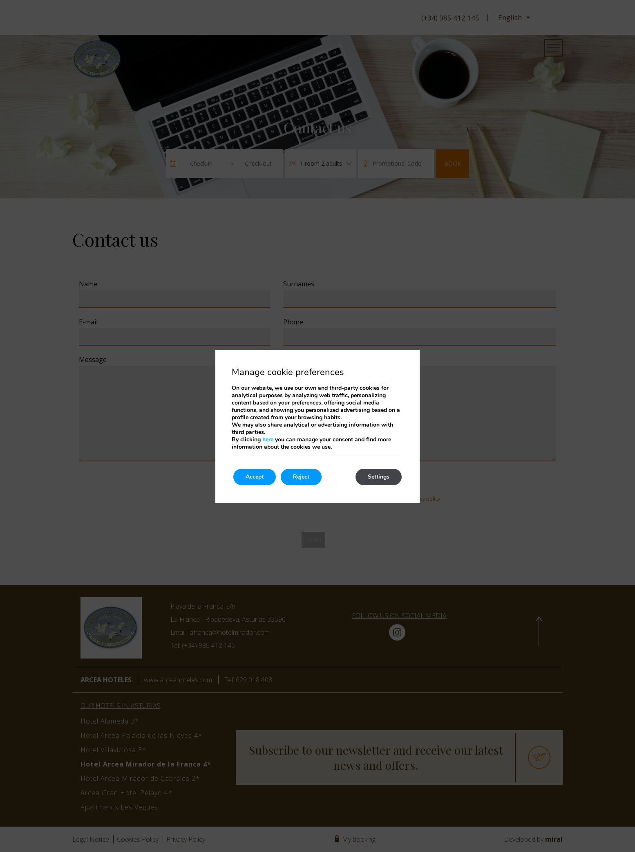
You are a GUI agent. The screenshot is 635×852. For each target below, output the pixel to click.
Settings (378, 477)
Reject (301, 477)
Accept (255, 477)
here (267, 439)
